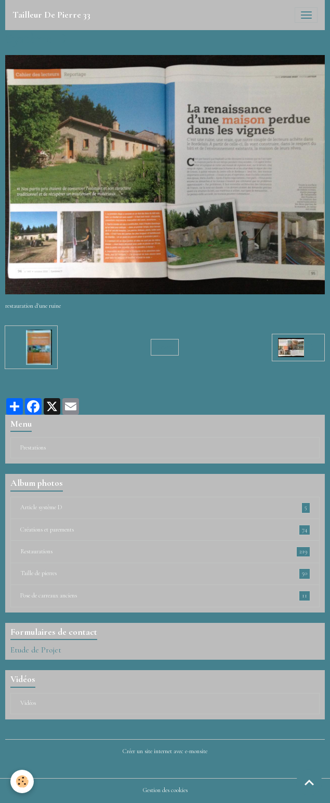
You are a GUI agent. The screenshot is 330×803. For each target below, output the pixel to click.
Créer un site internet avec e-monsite (165, 751)
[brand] (51, 15)
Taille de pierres (165, 573)
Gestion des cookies (165, 790)
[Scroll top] (309, 782)
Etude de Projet (35, 650)
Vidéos (28, 703)
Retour (165, 347)
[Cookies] (22, 781)
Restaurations (165, 552)
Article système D (165, 507)
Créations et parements (165, 530)
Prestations (33, 448)
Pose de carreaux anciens (165, 596)
